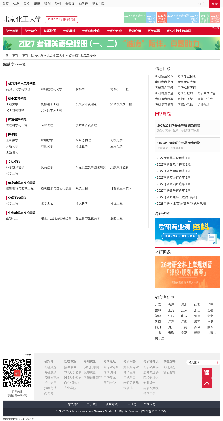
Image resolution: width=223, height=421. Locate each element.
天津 (171, 304)
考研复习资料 (164, 104)
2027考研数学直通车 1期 (174, 190)
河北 (184, 304)
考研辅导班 (151, 361)
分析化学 (12, 146)
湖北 (210, 316)
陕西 (210, 327)
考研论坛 (110, 361)
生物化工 (12, 218)
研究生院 (98, 3)
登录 (215, 4)
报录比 (128, 388)
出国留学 (149, 393)
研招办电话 (185, 104)
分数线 (69, 3)
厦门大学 (110, 383)
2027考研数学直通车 (205, 18)
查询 (216, 362)
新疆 (197, 333)
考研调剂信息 (164, 93)
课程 (207, 373)
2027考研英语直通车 (178, 17)
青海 (171, 333)
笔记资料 (169, 372)
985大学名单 (72, 377)
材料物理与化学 (51, 89)
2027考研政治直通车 (194, 18)
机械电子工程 (50, 104)
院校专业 (70, 361)
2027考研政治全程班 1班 (174, 164)
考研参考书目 (164, 82)
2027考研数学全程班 (162, 18)
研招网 (48, 361)
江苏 (184, 310)
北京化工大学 (22, 19)
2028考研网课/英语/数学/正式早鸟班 (215, 18)
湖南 (158, 321)
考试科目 (129, 377)
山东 (184, 316)
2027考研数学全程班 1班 (174, 171)
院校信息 (37, 55)
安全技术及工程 (51, 110)
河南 (197, 316)
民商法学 (47, 167)
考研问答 (129, 361)
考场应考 (129, 372)
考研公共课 (151, 367)
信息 (16, 3)
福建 (158, 316)
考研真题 (50, 367)
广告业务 (131, 404)
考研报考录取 (164, 99)
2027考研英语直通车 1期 (174, 177)
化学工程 (12, 173)
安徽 (210, 310)
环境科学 (82, 203)
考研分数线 (185, 93)
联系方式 (111, 404)
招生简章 (50, 383)
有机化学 (47, 146)
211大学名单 (72, 372)
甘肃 (158, 333)
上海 (171, 310)
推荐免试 (50, 388)
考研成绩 (50, 372)
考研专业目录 (187, 76)
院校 (27, 3)
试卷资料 (169, 361)
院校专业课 (151, 377)
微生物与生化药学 (88, 218)
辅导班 (83, 3)
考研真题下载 (164, 87)
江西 (171, 316)
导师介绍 (135, 31)
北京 (158, 304)
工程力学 (12, 104)
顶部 (207, 383)
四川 (158, 327)
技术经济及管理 (86, 125)
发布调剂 (90, 372)
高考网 (48, 393)
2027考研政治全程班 (151, 18)
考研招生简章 (164, 76)
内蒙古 (211, 333)
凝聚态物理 (83, 140)
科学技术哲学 (15, 167)
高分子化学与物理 (18, 89)
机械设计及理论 (86, 104)
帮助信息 (150, 404)
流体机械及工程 (121, 104)
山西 (197, 304)
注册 (201, 4)
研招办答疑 (185, 99)
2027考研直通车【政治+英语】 (178, 197)
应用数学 (47, 140)
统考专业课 (151, 372)
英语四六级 (151, 388)
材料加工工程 (119, 89)
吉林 (158, 310)
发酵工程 (116, 218)
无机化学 (116, 140)
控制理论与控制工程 (20, 188)
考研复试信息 (206, 93)
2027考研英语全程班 (135, 17)
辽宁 (210, 304)
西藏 (197, 327)
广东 (171, 321)
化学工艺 (47, 203)
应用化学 (116, 146)
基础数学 (12, 140)
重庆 (210, 321)
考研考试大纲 (187, 82)
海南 (197, 321)
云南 (184, 327)
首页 (6, 3)
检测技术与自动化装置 (56, 188)
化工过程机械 (15, 110)
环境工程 (116, 203)
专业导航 (70, 388)
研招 (37, 3)
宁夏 (184, 333)
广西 (184, 321)
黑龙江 (159, 338)
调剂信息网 (91, 367)
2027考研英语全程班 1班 (174, 158)
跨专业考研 (111, 367)
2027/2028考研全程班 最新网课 (178, 125)
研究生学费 (205, 99)
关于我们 (92, 404)
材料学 (80, 89)
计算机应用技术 (121, 188)
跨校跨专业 (131, 367)
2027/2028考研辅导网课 (61, 19)
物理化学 (82, 146)
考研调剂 (69, 31)
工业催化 (12, 152)
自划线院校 (71, 383)
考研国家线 (51, 377)
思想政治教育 (119, 167)
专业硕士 (149, 383)
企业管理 (47, 125)
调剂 (47, 3)
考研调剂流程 (93, 377)
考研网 (23, 55)
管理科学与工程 (16, 125)
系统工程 (82, 188)
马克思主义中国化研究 (91, 167)
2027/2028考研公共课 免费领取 (178, 143)
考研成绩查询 (187, 87)
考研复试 (110, 377)
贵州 (171, 327)
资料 (58, 3)
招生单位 (70, 367)
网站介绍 (73, 404)
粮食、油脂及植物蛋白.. (57, 218)
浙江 (197, 310)
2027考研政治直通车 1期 (174, 184)
